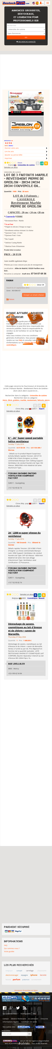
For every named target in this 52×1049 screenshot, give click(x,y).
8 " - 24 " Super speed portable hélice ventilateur (25, 439)
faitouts (40, 400)
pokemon (25, 979)
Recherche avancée (26, 42)
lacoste (43, 975)
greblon (16, 400)
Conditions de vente (29, 1022)
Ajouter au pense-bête (13, 155)
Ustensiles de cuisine (26, 165)
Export (41, 409)
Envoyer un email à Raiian (34, 295)
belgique (9, 970)
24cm (5, 400)
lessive (8, 979)
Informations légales (11, 1022)
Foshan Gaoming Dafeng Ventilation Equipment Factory (22, 475)
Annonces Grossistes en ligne (26, 990)
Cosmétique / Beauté (35, 598)
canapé (19, 970)
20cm (10, 400)
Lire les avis (9, 151)
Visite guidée (9, 951)
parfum (16, 979)
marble (23, 400)
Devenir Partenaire (18, 1019)
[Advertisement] (26, 73)
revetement (32, 400)
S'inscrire (44, 1019)
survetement (36, 979)
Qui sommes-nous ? (12, 948)
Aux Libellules (16, 664)
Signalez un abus (11, 167)
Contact (6, 1019)
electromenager (12, 975)
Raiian (9, 280)
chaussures (41, 970)
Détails (20, 163)
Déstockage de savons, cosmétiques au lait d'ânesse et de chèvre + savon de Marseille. (25, 629)
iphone (33, 975)
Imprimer (8, 158)
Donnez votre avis (12, 148)
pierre (47, 400)
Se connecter (33, 1019)
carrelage (29, 970)
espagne (24, 975)
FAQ (20, 340)
